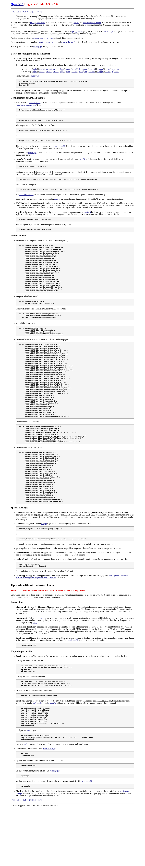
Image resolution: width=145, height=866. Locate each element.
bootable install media (92, 23)
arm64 (49, 69)
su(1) (35, 670)
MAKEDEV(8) (49, 804)
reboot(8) (52, 754)
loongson (83, 69)
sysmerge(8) (55, 827)
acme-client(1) (35, 104)
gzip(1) (41, 754)
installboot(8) (73, 687)
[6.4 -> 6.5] (27, 12)
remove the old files (69, 42)
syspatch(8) (108, 31)
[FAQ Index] (16, 12)
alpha (35, 69)
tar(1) (35, 754)
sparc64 (115, 69)
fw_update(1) (86, 838)
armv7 (55, 69)
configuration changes (48, 42)
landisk (74, 69)
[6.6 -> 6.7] (37, 12)
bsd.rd (76, 23)
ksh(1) (29, 785)
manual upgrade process (43, 38)
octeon (108, 69)
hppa (62, 69)
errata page (37, 46)
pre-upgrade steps (37, 23)
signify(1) (35, 76)
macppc (100, 69)
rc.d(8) (44, 569)
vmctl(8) (87, 216)
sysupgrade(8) (77, 31)
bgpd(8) (82, 162)
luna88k (92, 69)
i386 (68, 69)
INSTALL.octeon (26, 198)
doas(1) (57, 203)
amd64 (42, 69)
